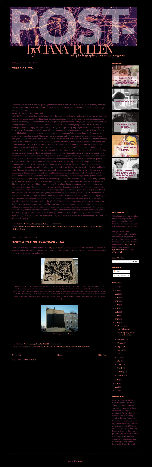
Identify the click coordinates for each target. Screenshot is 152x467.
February (120, 372)
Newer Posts (16, 355)
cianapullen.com (129, 244)
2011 (117, 380)
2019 (117, 298)
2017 (117, 305)
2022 (117, 290)
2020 (117, 294)
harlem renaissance (47, 346)
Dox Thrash (36, 346)
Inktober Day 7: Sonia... (126, 148)
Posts (117, 271)
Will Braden (20, 229)
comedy (28, 226)
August (120, 350)
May (119, 361)
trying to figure (56, 247)
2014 (117, 316)
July (119, 354)
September (121, 346)
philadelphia (73, 346)
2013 (117, 319)
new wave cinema (83, 226)
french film (48, 226)
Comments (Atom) (29, 359)
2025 (117, 287)
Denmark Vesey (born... (125, 125)
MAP (56, 346)
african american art (24, 346)
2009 (117, 387)
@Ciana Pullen (118, 252)
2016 (117, 308)
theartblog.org (69, 334)
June (119, 357)
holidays (74, 226)
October (120, 343)
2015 (117, 312)
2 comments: (56, 344)
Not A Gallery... (125, 101)
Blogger (80, 461)
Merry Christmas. (22, 67)
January (120, 375)
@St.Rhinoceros (118, 250)
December (121, 326)
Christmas (21, 226)
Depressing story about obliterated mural (38, 241)
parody (92, 226)
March (120, 368)
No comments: (57, 224)
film (42, 226)
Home (59, 355)
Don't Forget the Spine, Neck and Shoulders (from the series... (126, 173)
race (79, 346)
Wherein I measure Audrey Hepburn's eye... (125, 81)
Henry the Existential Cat (61, 226)
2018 (117, 301)
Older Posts (102, 355)
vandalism (85, 346)
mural (60, 346)
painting (65, 346)
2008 (117, 390)
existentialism (36, 226)
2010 (117, 383)
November (121, 339)
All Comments (120, 276)
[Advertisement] (123, 195)
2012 (117, 323)
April (119, 364)
